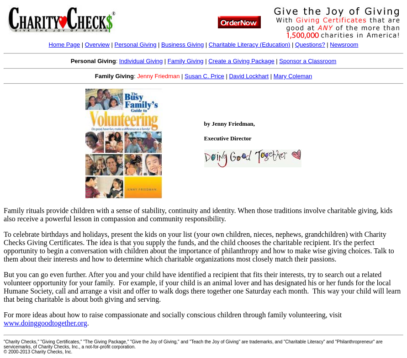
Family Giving (186, 61)
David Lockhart (249, 76)
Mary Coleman (293, 76)
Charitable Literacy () (250, 44)
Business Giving (182, 44)
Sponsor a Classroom (307, 61)
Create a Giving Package (241, 61)
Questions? (310, 44)
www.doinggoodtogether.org (45, 323)
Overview (97, 44)
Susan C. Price (204, 76)
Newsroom (344, 44)
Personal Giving (136, 44)
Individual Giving (141, 61)
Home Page (64, 44)
